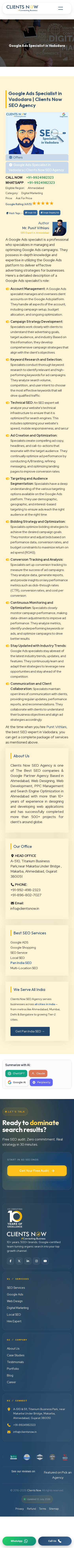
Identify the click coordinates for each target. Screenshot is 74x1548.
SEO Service (18, 953)
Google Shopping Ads (50, 212)
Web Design (15, 1301)
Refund (31, 1508)
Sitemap (54, 1508)
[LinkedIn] (27, 1261)
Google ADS (19, 942)
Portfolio (13, 1369)
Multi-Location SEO (24, 968)
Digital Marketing (18, 1308)
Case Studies (15, 1355)
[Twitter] (19, 1261)
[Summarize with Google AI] (16, 1082)
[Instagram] (36, 1261)
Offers (17, 157)
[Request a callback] (55, 1541)
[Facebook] (10, 1261)
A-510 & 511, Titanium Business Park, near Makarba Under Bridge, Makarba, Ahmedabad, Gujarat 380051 (36, 1413)
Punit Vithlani (56, 726)
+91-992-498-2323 (25, 890)
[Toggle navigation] (61, 8)
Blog (10, 1375)
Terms (42, 1508)
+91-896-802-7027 (25, 895)
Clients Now (34, 1490)
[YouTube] (45, 1261)
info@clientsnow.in (24, 908)
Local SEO (17, 958)
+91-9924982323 (40, 177)
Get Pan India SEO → (30, 1031)
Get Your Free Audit (37, 1171)
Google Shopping (23, 947)
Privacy (19, 1508)
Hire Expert (14, 1321)
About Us (13, 1349)
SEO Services (16, 1288)
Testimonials (15, 1362)
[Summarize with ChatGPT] (16, 1073)
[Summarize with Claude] (38, 1073)
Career (11, 1382)
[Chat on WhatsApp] (19, 1541)
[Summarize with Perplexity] (41, 1082)
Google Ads (30, 212)
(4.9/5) (28, 204)
